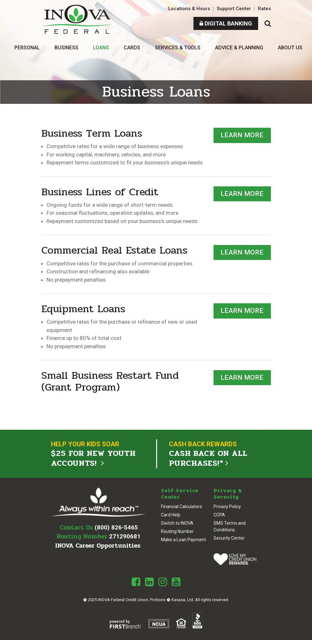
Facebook (136, 582)
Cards (132, 48)
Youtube (176, 582)
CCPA (219, 514)
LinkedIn (149, 582)
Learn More (242, 135)
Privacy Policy (227, 506)
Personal (27, 48)
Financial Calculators (181, 506)
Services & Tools (177, 48)
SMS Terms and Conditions (230, 526)
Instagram (162, 582)
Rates (264, 8)
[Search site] (268, 23)
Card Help (170, 514)
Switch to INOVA (177, 522)
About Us (290, 48)
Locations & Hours (189, 8)
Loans (101, 48)
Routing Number (177, 531)
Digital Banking (226, 23)
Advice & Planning (239, 48)
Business (66, 48)
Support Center (234, 8)
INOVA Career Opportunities (98, 545)
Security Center (229, 537)
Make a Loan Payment (183, 539)
